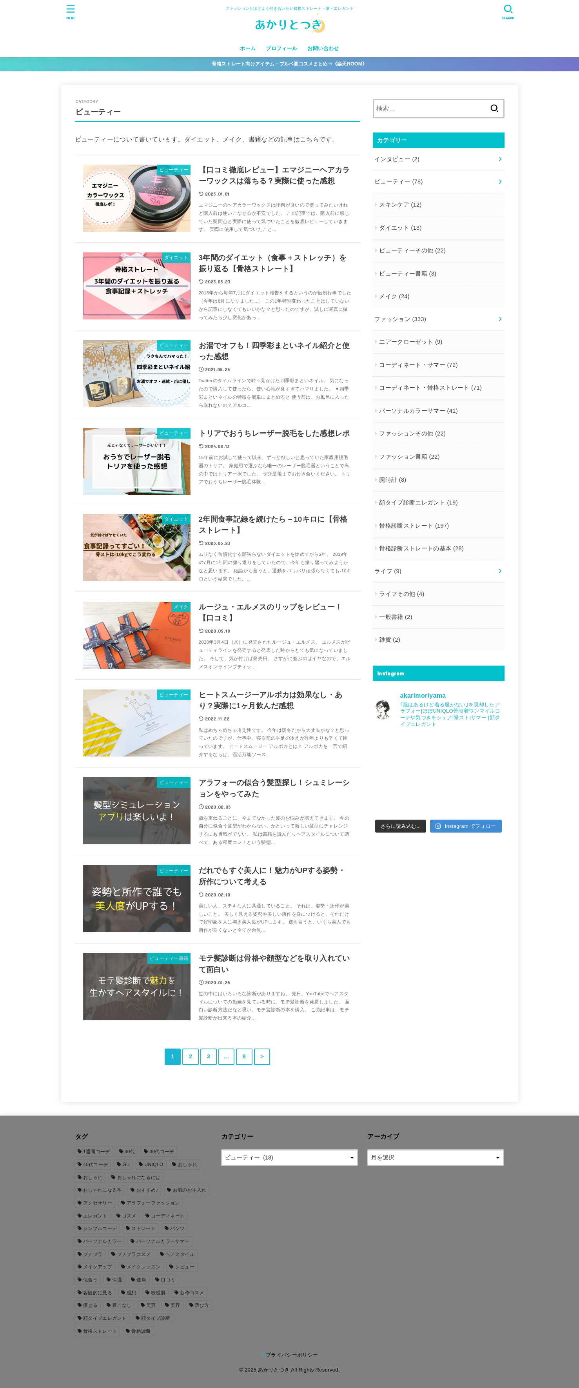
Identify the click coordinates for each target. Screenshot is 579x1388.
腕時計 (392, 480)
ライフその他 (401, 594)
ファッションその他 (412, 433)
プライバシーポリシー (292, 1355)
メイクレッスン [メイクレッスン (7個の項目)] (143, 1267)
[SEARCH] (508, 12)
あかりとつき (273, 1370)
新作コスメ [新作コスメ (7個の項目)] (192, 1292)
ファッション (400, 319)
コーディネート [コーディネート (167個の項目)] (168, 1216)
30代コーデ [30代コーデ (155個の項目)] (161, 1151)
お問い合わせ (323, 48)
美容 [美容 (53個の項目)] (151, 1305)
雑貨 (389, 640)
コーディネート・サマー (418, 365)
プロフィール (281, 48)
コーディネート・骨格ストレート (430, 388)
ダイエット (400, 228)
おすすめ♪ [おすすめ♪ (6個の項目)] (147, 1190)
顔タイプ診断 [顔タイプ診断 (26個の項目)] (155, 1318)
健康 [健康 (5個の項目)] (141, 1280)
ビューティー (398, 181)
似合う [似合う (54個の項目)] (90, 1280)
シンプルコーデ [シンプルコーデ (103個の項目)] (100, 1228)
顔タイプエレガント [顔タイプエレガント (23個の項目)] (105, 1318)
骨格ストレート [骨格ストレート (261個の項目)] (100, 1331)
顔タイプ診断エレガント (418, 502)
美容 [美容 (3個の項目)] (175, 1305)
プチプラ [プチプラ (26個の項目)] (92, 1254)
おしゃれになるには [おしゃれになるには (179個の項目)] (139, 1177)
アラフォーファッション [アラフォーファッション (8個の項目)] (153, 1203)
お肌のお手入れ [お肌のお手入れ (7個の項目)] (190, 1190)
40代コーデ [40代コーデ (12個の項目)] (95, 1164)
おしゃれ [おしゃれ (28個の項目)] (92, 1177)
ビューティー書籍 (407, 273)
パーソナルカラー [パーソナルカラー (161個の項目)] (102, 1241)
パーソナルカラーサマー (418, 411)
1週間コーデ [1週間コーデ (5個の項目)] (96, 1151)
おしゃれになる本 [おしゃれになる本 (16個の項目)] (102, 1190)
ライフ (387, 571)
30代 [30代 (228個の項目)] (130, 1151)
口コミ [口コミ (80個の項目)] (168, 1280)
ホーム (248, 48)
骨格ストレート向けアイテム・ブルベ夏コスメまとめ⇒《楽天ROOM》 (289, 64)
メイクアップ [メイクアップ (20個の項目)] (97, 1267)
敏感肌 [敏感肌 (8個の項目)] (158, 1292)
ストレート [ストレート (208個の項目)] (143, 1228)
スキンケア (400, 204)
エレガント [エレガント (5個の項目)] (95, 1216)
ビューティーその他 (412, 250)
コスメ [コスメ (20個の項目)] (129, 1216)
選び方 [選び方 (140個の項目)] (202, 1305)
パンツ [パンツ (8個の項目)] (177, 1228)
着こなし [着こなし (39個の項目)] (121, 1305)
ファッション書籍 (409, 457)
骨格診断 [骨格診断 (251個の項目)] (141, 1331)
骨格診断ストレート (414, 526)
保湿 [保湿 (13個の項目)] (117, 1280)
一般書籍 (395, 617)
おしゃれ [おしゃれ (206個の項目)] (187, 1164)
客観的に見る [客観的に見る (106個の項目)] (97, 1292)
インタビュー (396, 159)
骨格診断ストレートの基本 (421, 548)
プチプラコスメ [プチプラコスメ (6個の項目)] (134, 1254)
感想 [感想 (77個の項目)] (131, 1292)
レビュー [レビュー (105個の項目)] (184, 1267)
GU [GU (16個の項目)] (126, 1164)
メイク (394, 296)
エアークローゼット (410, 342)
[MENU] (70, 12)
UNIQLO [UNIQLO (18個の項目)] (154, 1164)
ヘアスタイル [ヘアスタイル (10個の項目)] (179, 1254)
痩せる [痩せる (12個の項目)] (90, 1305)
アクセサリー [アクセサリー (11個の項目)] (97, 1203)
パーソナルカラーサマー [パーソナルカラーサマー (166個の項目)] (162, 1241)
